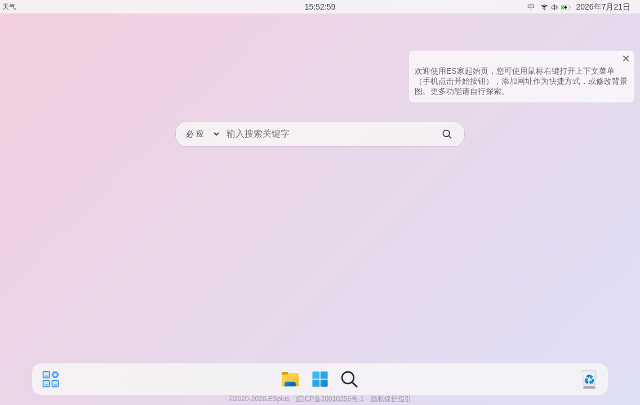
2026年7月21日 (603, 6)
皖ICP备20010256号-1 (330, 399)
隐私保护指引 (391, 399)
